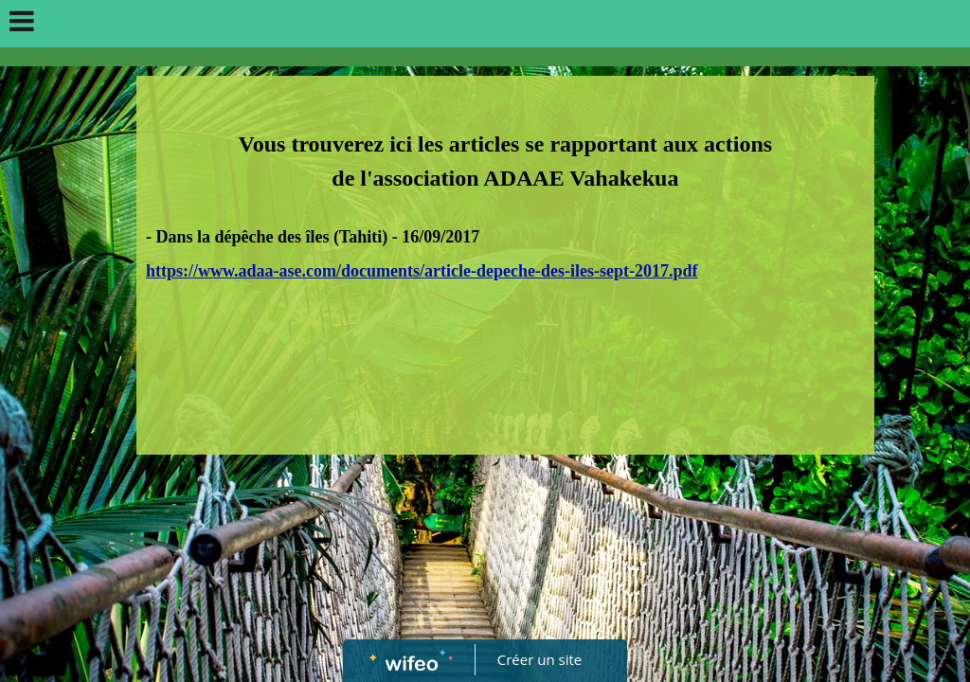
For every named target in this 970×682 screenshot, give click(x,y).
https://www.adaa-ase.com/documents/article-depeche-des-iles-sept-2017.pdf (421, 270)
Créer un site (539, 659)
